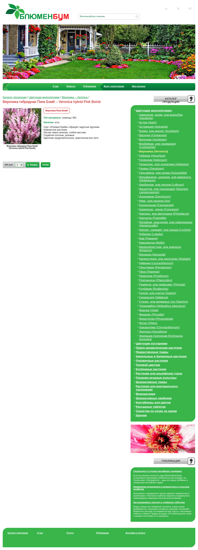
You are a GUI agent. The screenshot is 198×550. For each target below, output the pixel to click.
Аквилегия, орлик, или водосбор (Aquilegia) (161, 116)
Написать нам (190, 9)
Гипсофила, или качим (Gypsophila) (163, 172)
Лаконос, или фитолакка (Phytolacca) (164, 213)
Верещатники (145, 393)
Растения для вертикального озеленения (157, 388)
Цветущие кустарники (151, 343)
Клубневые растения (151, 369)
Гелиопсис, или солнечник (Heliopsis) (164, 164)
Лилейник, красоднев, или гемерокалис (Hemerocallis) (165, 224)
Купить (34, 164)
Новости (70, 86)
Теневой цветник (148, 364)
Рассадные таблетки (151, 406)
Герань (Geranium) (151, 168)
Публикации (89, 86)
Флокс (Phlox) (148, 323)
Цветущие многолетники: (154, 110)
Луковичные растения (152, 360)
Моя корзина (138, 86)
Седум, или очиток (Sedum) (157, 293)
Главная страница (166, 9)
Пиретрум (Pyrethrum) (153, 276)
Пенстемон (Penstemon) (155, 267)
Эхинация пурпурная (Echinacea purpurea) (161, 337)
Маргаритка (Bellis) (152, 242)
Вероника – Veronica (75, 97)
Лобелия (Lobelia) (151, 234)
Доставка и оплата (135, 533)
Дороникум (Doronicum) (155, 196)
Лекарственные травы (152, 352)
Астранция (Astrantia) (153, 126)
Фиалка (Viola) (148, 310)
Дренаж (141, 415)
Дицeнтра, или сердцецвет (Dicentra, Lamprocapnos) (164, 190)
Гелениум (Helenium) (153, 160)
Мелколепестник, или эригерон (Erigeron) (160, 248)
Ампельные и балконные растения (161, 356)
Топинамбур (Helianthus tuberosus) (162, 306)
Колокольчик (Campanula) (156, 205)
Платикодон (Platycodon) (155, 280)
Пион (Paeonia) (149, 271)
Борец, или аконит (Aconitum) (159, 131)
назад (46, 164)
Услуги (70, 533)
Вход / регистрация (114, 86)
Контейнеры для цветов (153, 402)
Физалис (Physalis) (151, 314)
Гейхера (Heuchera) (152, 155)
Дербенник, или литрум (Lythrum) (161, 184)
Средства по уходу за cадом (156, 411)
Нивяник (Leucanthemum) (156, 263)
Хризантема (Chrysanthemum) (159, 327)
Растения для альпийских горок (159, 373)
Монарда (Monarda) (152, 254)
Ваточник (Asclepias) (153, 139)
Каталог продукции (15, 97)
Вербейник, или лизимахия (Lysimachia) (157, 145)
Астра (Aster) (148, 122)
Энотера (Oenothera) (153, 331)
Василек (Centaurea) (153, 135)
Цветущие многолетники (44, 97)
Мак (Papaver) (148, 238)
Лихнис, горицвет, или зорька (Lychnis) (165, 229)
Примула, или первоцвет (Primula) (162, 284)
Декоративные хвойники (154, 398)
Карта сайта (178, 9)
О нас (56, 86)
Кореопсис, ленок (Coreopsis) (159, 209)
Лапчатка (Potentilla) (152, 218)
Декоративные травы (151, 382)
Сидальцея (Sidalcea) (153, 297)
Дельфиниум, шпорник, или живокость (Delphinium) (165, 178)
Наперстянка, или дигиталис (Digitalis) (165, 258)
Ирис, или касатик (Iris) (154, 200)
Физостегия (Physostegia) (156, 318)
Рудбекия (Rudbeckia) (153, 288)
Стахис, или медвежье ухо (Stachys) (163, 301)
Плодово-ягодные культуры (156, 377)
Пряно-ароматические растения (159, 347)
